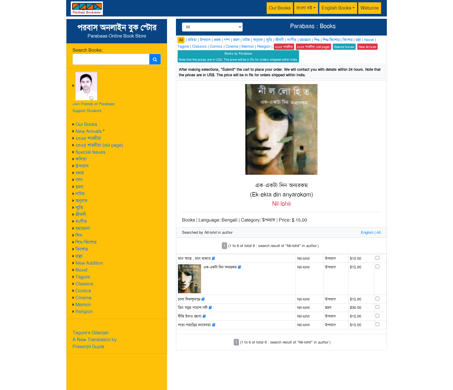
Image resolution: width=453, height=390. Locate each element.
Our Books (280, 8)
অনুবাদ (81, 201)
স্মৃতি (79, 208)
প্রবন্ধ (79, 173)
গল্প (79, 180)
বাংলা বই (304, 8)
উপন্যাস (82, 166)
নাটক (80, 194)
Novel (81, 270)
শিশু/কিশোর (85, 242)
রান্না (79, 256)
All (181, 39)
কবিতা (81, 159)
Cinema (83, 298)
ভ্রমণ (79, 187)
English (367, 232)
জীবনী (80, 214)
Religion (84, 312)
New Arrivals (88, 131)
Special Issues (90, 152)
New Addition (89, 263)
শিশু (78, 235)
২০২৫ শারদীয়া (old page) (99, 145)
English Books (336, 8)
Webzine (370, 8)
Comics (83, 291)
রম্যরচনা (82, 228)
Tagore (82, 277)
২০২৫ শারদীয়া (88, 138)
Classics (84, 284)
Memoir (83, 305)
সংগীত (81, 221)
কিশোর (81, 249)
